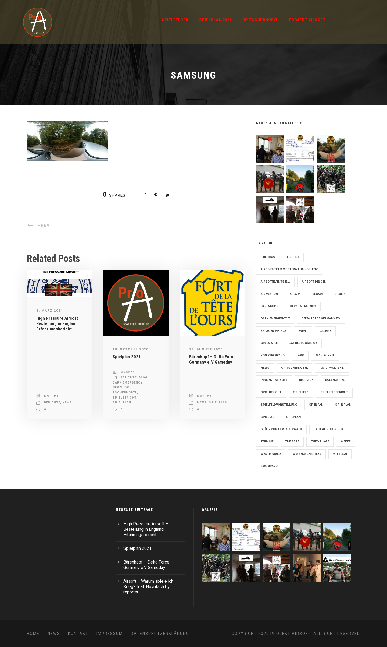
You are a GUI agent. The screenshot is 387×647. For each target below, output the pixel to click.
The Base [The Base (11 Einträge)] (292, 441)
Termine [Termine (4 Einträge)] (267, 441)
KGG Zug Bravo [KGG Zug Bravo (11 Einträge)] (273, 355)
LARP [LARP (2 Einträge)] (300, 355)
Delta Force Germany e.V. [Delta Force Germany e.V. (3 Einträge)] (321, 318)
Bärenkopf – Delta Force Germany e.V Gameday (212, 359)
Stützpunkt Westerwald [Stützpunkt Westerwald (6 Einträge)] (281, 429)
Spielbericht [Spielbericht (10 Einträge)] (271, 392)
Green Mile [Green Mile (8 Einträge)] (269, 343)
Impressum (109, 633)
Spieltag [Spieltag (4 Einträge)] (267, 417)
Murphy (51, 396)
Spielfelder (175, 20)
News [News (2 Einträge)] (265, 368)
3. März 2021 (49, 310)
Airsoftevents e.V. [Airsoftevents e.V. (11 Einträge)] (275, 281)
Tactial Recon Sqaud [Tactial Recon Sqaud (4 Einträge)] (331, 429)
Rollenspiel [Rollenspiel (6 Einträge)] (335, 380)
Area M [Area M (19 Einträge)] (295, 294)
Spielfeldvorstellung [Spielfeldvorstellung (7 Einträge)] (279, 404)
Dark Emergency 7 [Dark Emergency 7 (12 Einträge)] (275, 318)
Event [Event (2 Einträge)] (303, 331)
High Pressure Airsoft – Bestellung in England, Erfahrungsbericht (58, 323)
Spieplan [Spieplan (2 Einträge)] (293, 417)
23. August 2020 (206, 349)
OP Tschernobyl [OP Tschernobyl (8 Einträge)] (294, 368)
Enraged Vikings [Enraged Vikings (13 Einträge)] (274, 331)
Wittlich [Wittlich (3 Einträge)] (340, 454)
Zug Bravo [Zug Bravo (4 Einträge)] (269, 466)
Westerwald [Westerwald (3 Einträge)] (271, 454)
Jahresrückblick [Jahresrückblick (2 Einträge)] (303, 343)
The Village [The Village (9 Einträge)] (320, 441)
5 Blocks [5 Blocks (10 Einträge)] (268, 257)
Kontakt (78, 633)
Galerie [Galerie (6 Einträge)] (325, 331)
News (67, 402)
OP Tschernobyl (260, 20)
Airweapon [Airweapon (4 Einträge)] (269, 294)
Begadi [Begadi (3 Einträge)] (317, 294)
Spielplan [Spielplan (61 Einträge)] (343, 404)
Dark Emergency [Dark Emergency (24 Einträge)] (303, 306)
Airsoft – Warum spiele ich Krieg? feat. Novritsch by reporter (148, 587)
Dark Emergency (127, 382)
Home (33, 633)
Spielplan (122, 402)
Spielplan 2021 (215, 20)
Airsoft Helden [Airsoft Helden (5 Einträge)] (314, 281)
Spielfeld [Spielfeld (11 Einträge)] (301, 392)
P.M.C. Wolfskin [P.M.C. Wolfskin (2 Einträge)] (332, 368)
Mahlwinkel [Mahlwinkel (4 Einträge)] (325, 355)
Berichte (52, 402)
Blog (143, 377)
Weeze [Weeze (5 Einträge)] (345, 441)
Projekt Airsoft (307, 20)
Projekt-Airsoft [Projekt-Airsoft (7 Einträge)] (274, 380)
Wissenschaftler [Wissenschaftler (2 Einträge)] (307, 454)
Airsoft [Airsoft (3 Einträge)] (293, 257)
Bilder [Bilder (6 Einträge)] (340, 294)
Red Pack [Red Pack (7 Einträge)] (306, 380)
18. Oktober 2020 (130, 349)
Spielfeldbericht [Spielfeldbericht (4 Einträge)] (334, 392)
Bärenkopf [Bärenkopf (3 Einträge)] (269, 306)
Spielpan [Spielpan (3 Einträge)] (316, 404)
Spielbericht (124, 397)
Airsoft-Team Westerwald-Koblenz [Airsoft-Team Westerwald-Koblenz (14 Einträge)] (289, 269)
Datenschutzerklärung (160, 633)
